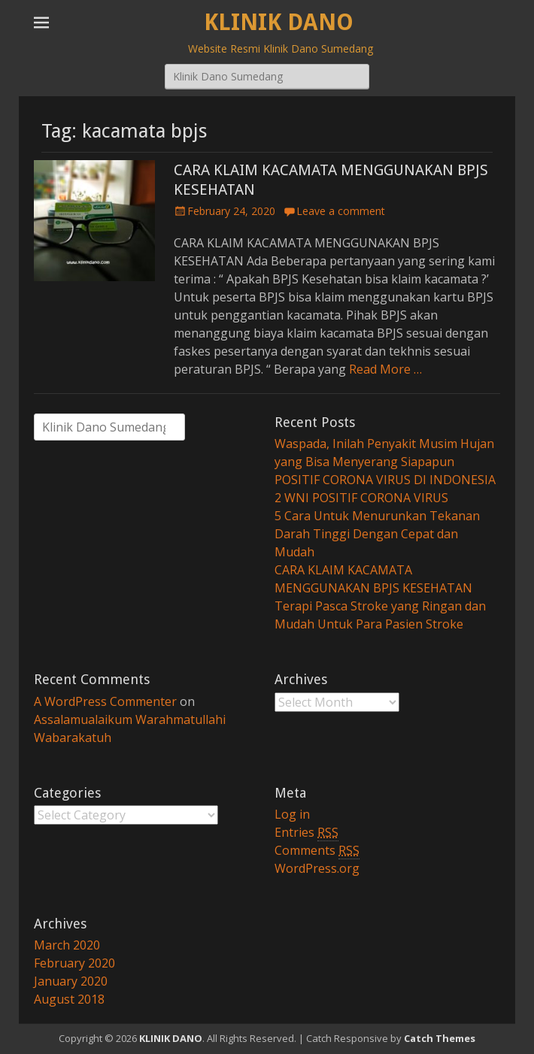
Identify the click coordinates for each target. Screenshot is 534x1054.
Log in (292, 814)
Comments (317, 850)
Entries (306, 832)
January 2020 (71, 981)
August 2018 (69, 999)
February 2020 (74, 963)
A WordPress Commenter (105, 701)
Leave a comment (340, 211)
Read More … (385, 369)
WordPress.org (317, 868)
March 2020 (67, 945)
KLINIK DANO (278, 22)
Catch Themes (439, 1038)
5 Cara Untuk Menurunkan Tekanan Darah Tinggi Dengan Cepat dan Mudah (377, 533)
